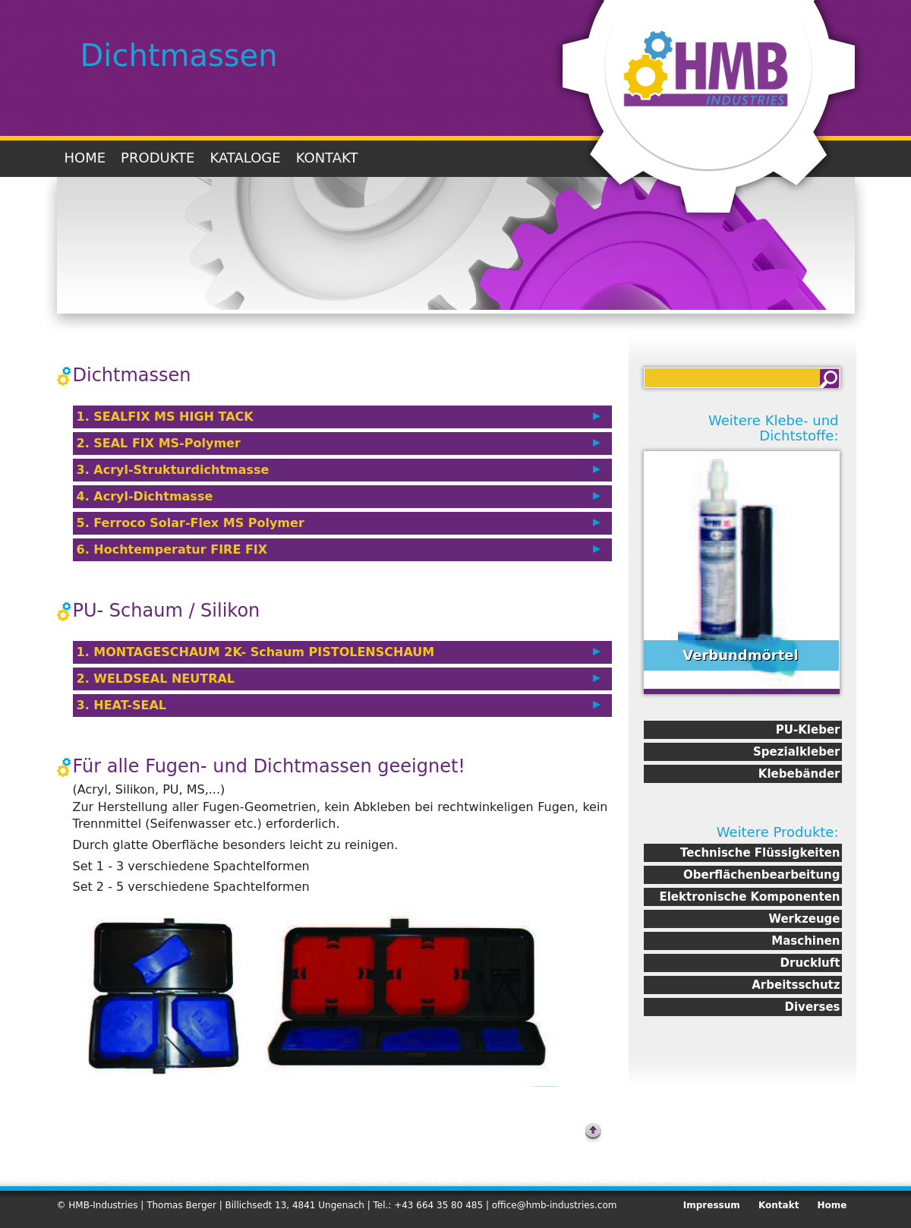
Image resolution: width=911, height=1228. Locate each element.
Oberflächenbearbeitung (761, 875)
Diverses (812, 1007)
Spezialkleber (796, 752)
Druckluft (810, 963)
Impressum (711, 1205)
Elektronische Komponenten (749, 897)
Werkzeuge (804, 919)
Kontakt (327, 158)
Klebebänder (799, 774)
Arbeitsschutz (796, 985)
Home (85, 158)
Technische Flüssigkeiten (760, 853)
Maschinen (805, 941)
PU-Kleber (808, 730)
